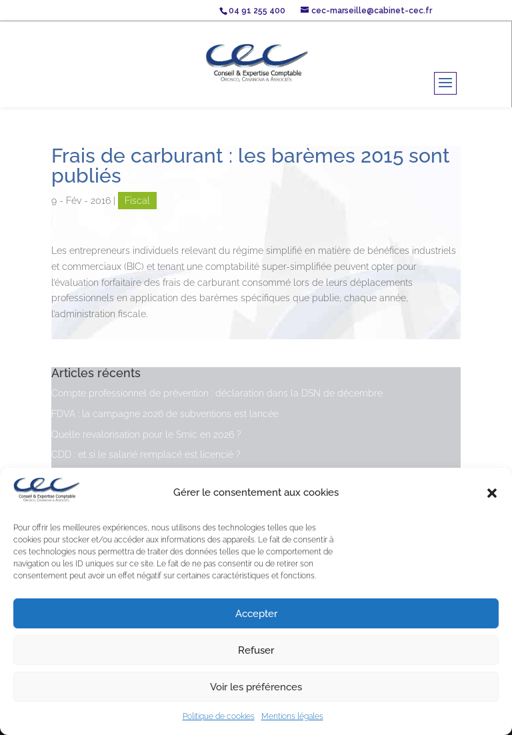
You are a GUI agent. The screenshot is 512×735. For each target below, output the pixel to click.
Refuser (256, 650)
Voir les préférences (256, 687)
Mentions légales (292, 716)
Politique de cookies (219, 716)
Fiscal (137, 200)
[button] (492, 493)
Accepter (256, 614)
